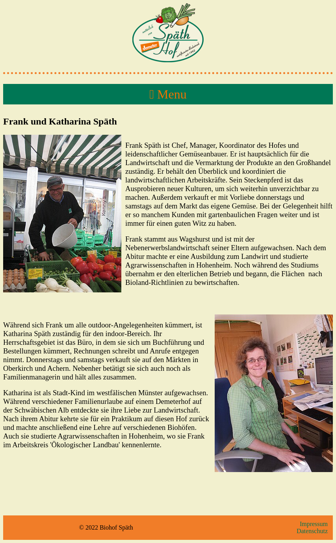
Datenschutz (312, 531)
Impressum (314, 524)
